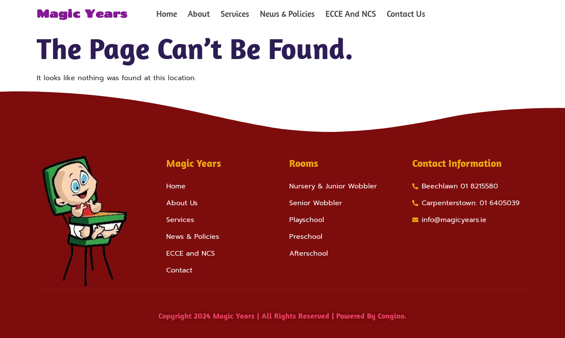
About (199, 13)
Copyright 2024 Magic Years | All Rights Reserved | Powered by (268, 316)
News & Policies (287, 13)
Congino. (392, 316)
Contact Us (406, 13)
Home (166, 13)
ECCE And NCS (350, 13)
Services (235, 13)
